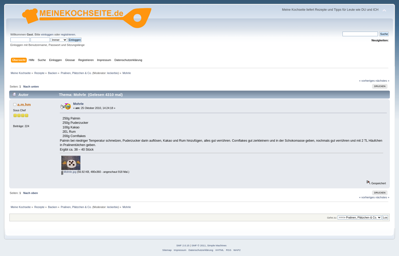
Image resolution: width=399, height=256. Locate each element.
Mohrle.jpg (68, 171)
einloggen (47, 34)
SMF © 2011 (199, 245)
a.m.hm (24, 104)
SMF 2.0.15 (183, 245)
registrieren (68, 34)
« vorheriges (367, 80)
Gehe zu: (332, 217)
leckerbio (112, 73)
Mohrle (78, 104)
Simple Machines (216, 245)
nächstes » (382, 80)
